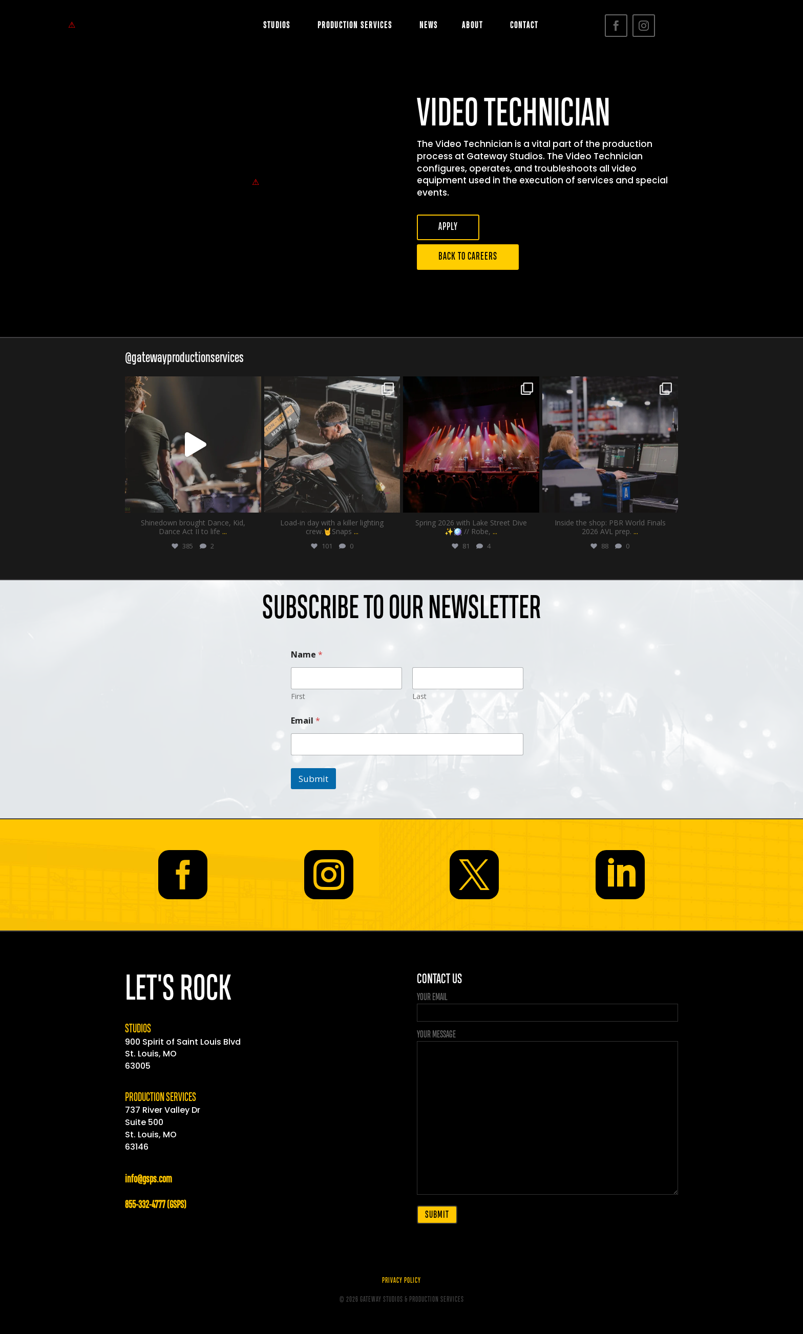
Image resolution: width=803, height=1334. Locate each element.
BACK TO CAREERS (467, 257)
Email (305, 721)
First (298, 696)
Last (419, 696)
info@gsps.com (148, 1179)
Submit (313, 779)
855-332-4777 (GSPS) (155, 1205)
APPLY (448, 227)
